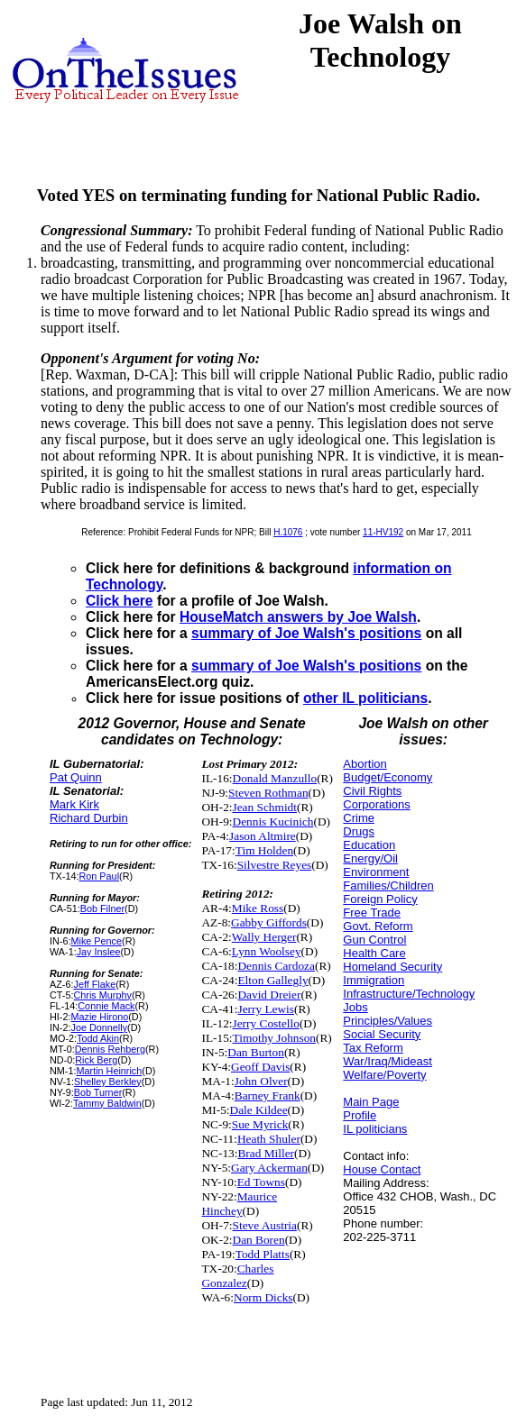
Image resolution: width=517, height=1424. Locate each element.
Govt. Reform (377, 926)
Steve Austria (265, 1225)
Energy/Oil (370, 858)
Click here (119, 600)
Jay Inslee (99, 951)
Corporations (376, 804)
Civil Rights (372, 791)
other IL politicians (365, 698)
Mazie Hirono (99, 1016)
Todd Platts (262, 1254)
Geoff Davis (260, 1066)
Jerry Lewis (265, 1009)
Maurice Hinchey (239, 1204)
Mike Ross (257, 908)
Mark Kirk (74, 804)
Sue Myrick (260, 1124)
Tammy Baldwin (107, 1103)
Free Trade (372, 912)
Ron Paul (99, 876)
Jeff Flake (94, 984)
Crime (358, 818)
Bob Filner (102, 908)
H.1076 (287, 532)
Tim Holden (264, 850)
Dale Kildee (259, 1110)
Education (369, 845)
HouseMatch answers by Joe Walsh (298, 617)
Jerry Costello (266, 1023)
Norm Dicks (263, 1297)
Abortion (364, 764)
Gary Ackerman (269, 1167)
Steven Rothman (268, 792)
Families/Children (388, 885)
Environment (376, 872)
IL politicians (375, 1129)
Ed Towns (261, 1182)
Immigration (373, 980)
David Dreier (268, 994)
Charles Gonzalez (237, 1276)
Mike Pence (96, 941)
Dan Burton (255, 1052)
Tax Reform (372, 1047)
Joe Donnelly (98, 1027)
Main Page (371, 1102)
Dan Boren (259, 1239)
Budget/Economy (387, 777)
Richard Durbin (89, 818)
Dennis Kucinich (273, 821)
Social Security (381, 1034)
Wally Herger (264, 937)
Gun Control (374, 939)
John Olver (261, 1081)
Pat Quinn (76, 777)
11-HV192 (383, 532)
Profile (359, 1115)
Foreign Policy (380, 899)
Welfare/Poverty (384, 1075)
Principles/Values (387, 1020)
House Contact (381, 1169)
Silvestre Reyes (274, 865)
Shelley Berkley (108, 1081)
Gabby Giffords (269, 922)
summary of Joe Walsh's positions (306, 633)
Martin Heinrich (109, 1070)
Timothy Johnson (274, 1038)
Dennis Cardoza (276, 965)
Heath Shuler (268, 1139)
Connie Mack (106, 1005)
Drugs (358, 831)
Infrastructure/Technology (409, 993)
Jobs (355, 1007)
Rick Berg (96, 1059)
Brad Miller (265, 1153)
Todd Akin (98, 1038)
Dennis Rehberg (110, 1049)
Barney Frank (267, 1095)
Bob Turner (98, 1092)
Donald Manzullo (275, 778)
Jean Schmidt (265, 807)
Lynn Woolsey (266, 951)
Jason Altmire (262, 836)
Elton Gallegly (272, 980)
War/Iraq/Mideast (387, 1061)
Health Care (374, 953)
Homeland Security (392, 966)
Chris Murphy (102, 995)
